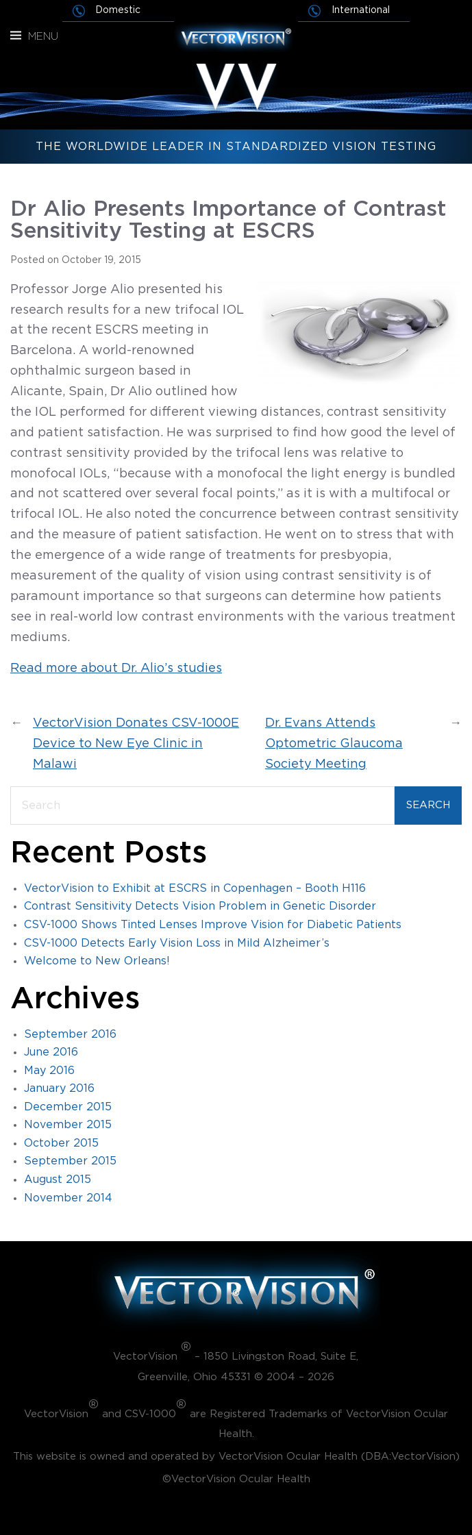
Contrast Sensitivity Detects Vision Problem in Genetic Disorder (200, 906)
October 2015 (61, 1143)
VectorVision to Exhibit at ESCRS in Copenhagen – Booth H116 (195, 888)
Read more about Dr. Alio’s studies (116, 668)
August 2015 (57, 1179)
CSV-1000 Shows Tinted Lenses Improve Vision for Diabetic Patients (212, 924)
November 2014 (68, 1198)
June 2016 (51, 1052)
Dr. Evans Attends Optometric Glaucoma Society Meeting (334, 744)
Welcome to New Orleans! (97, 961)
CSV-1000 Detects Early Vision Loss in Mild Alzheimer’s (177, 943)
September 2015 (70, 1161)
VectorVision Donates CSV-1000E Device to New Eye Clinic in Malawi (136, 744)
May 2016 (49, 1070)
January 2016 (59, 1088)
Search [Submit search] (428, 805)
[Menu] (15, 36)
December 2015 (68, 1106)
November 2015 (68, 1124)
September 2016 (70, 1034)
